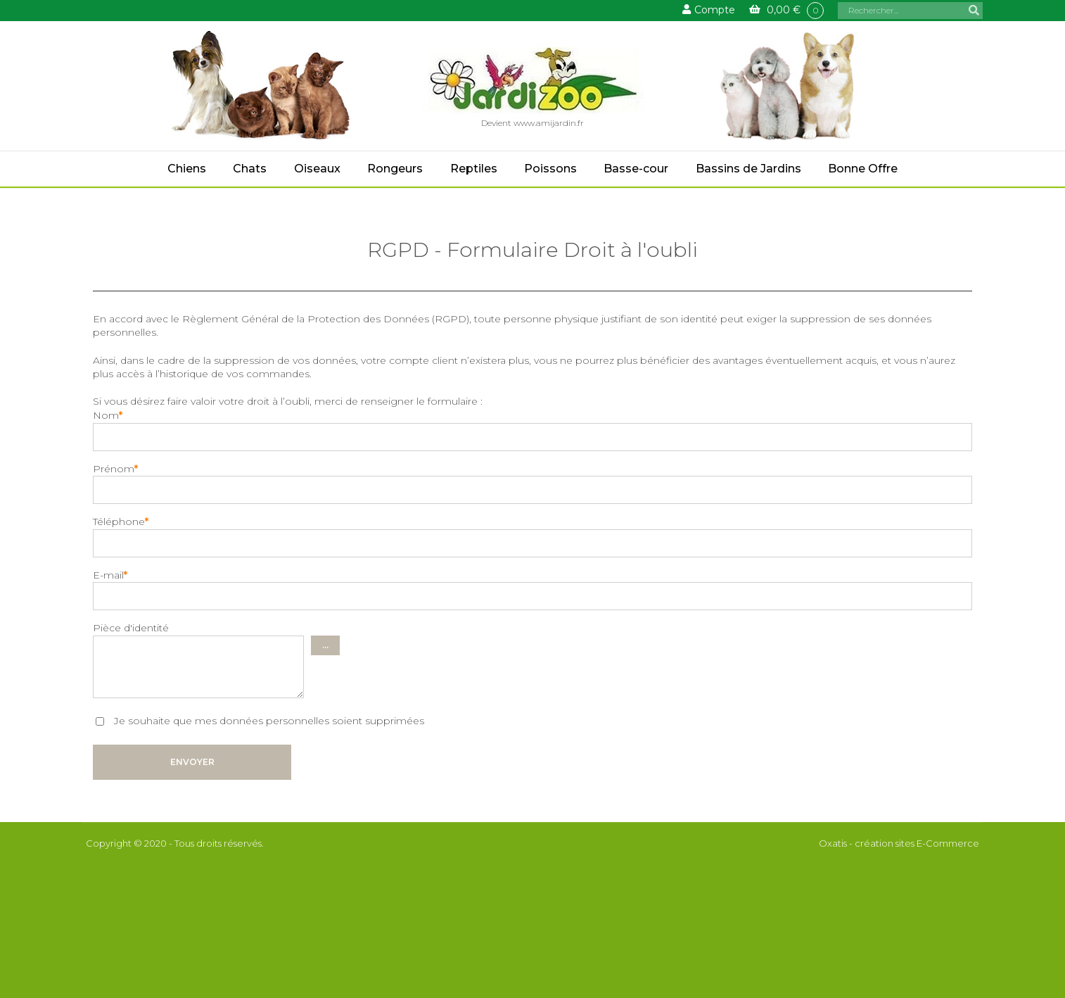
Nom (107, 415)
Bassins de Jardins (748, 168)
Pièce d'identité (131, 627)
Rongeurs (395, 168)
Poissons (550, 168)
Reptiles (473, 168)
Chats (250, 168)
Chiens (186, 168)
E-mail (110, 575)
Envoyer (192, 762)
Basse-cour (636, 168)
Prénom (115, 468)
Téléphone (120, 521)
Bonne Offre (863, 168)
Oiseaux (317, 168)
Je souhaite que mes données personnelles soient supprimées (267, 720)
